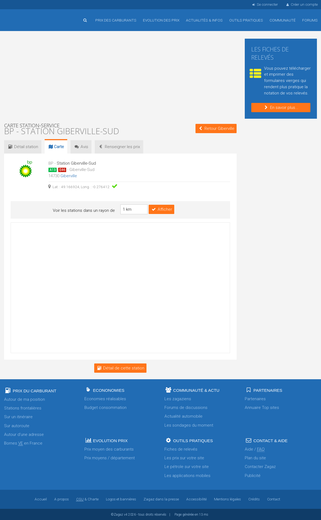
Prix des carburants (115, 20)
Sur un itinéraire (18, 416)
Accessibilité (196, 499)
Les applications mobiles (187, 475)
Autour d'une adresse (24, 434)
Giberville (68, 175)
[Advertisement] (120, 76)
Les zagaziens (177, 398)
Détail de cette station (120, 367)
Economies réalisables (105, 398)
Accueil (22, 16)
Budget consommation (105, 407)
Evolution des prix (161, 20)
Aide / (255, 449)
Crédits (254, 499)
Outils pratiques (246, 20)
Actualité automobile (183, 416)
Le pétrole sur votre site (186, 466)
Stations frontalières (22, 407)
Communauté (283, 20)
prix (119, 146)
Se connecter (264, 4)
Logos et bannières (121, 499)
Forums (310, 20)
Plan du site (255, 457)
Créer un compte (302, 4)
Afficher (161, 209)
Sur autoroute (16, 425)
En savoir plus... (280, 107)
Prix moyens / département (109, 457)
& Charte (87, 499)
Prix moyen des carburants (109, 448)
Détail (22, 146)
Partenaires (255, 398)
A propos (61, 499)
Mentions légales (227, 499)
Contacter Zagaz (260, 466)
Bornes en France (23, 443)
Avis (81, 146)
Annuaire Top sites (262, 407)
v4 (125, 514)
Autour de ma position (24, 399)
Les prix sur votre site (184, 457)
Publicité (253, 475)
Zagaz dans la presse (161, 499)
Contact (273, 499)
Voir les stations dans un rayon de (84, 210)
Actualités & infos (204, 20)
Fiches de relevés (180, 448)
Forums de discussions (185, 407)
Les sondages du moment (188, 425)
